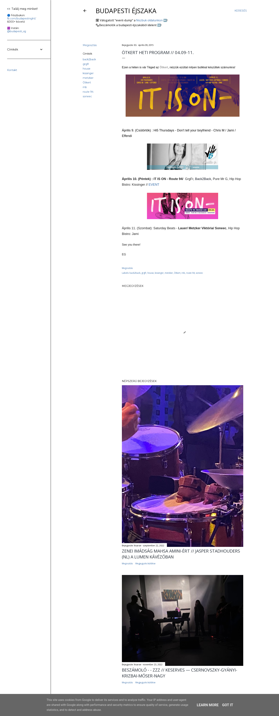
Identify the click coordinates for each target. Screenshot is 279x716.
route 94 (88, 91)
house (86, 68)
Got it (227, 705)
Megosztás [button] (90, 45)
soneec (87, 96)
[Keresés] (241, 10)
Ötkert (87, 82)
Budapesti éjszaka (126, 10)
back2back (89, 59)
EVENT (154, 184)
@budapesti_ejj (16, 31)
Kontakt (12, 70)
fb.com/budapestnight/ (21, 18)
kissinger (88, 73)
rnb (85, 87)
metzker (88, 77)
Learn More (208, 705)
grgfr (86, 64)
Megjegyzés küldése (145, 563)
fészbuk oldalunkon (149, 20)
